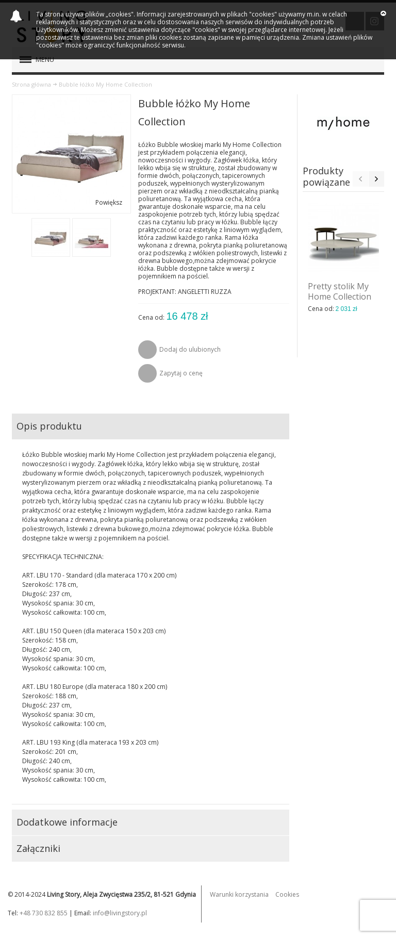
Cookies (287, 894)
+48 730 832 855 (44, 913)
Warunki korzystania (239, 894)
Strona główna (31, 84)
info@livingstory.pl (120, 913)
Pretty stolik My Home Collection (339, 291)
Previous (360, 179)
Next (376, 179)
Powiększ (108, 202)
